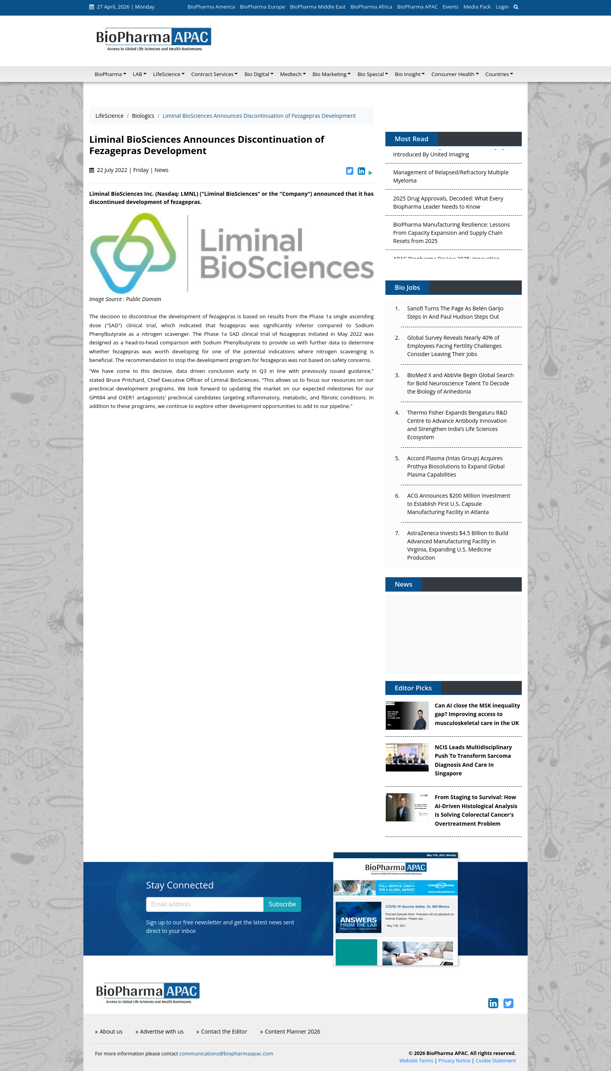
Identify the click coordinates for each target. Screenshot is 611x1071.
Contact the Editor (221, 1031)
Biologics (143, 115)
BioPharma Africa (371, 6)
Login (502, 6)
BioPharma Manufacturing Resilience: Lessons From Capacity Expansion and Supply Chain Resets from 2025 (451, 234)
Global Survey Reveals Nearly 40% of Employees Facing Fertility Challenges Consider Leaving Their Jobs (454, 346)
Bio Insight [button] (407, 74)
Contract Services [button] (212, 74)
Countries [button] (497, 74)
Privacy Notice (454, 1060)
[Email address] (205, 904)
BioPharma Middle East (318, 6)
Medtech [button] (291, 74)
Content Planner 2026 (290, 1031)
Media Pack (477, 6)
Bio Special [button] (370, 74)
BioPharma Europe (262, 6)
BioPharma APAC (417, 6)
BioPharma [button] (108, 74)
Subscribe (282, 904)
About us (108, 1031)
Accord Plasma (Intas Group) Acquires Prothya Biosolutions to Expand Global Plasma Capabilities (456, 466)
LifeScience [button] (166, 74)
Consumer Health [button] (452, 74)
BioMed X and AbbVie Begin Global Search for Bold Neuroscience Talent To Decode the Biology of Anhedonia (460, 383)
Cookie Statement (496, 1060)
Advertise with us (160, 1031)
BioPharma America (211, 6)
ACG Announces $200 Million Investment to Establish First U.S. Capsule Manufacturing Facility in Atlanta (458, 504)
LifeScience (109, 115)
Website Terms (416, 1060)
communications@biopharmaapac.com (226, 1053)
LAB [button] (137, 74)
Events (450, 6)
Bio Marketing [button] (329, 74)
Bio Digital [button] (256, 74)
